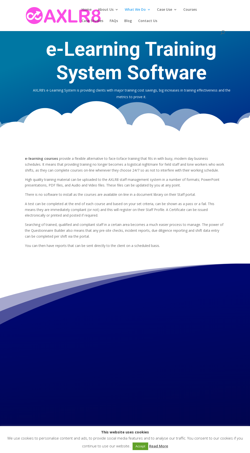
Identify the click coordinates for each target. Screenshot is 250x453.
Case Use (164, 10)
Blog (128, 21)
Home (87, 10)
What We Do (135, 10)
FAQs (114, 21)
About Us (106, 10)
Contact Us (147, 21)
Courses (190, 10)
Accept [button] (140, 446)
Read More (158, 445)
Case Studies (92, 21)
